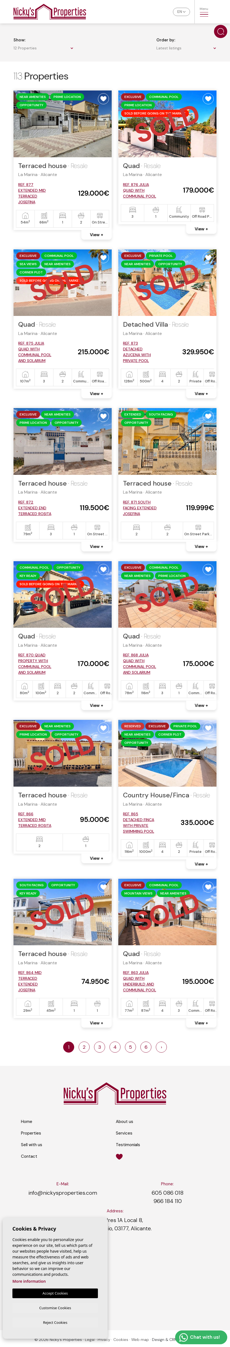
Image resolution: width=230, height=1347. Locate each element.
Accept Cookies (55, 1292)
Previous (21, 123)
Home (26, 1121)
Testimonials (128, 1145)
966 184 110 (167, 1201)
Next (104, 123)
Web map (140, 1339)
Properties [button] (31, 1133)
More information (29, 1280)
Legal (90, 1339)
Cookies (120, 1339)
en (179, 11)
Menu (204, 12)
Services (124, 1133)
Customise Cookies (55, 1307)
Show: (19, 40)
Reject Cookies (55, 1322)
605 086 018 (167, 1192)
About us (124, 1121)
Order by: (165, 40)
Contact (29, 1156)
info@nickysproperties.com (62, 1192)
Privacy (104, 1339)
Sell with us (31, 1145)
